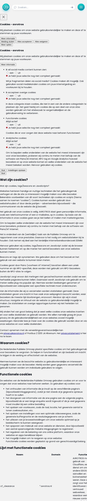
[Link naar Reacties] (64, 457)
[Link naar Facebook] (28, 481)
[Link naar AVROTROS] (38, 494)
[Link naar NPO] (49, 494)
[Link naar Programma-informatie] (22, 462)
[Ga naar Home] (5, 7)
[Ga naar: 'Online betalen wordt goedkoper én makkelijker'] (43, 219)
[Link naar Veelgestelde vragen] (64, 462)
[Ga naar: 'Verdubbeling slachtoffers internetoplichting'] (43, 236)
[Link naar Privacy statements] (64, 468)
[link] (11, 289)
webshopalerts (43, 144)
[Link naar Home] (22, 452)
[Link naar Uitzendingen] (22, 457)
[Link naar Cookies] (43, 473)
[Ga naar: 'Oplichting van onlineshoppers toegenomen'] (43, 203)
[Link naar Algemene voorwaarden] (22, 468)
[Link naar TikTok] (43, 481)
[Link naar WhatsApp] (59, 481)
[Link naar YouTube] (51, 481)
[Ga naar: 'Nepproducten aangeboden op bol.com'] (43, 268)
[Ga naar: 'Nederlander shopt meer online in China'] (43, 252)
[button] (71, 7)
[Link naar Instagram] (36, 481)
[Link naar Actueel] (64, 452)
